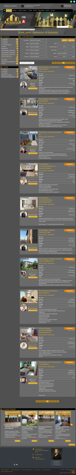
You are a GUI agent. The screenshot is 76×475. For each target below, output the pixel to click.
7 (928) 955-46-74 (32, 342)
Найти (71, 26)
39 (60, 62)
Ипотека (35, 10)
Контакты (53, 10)
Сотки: (55, 56)
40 (63, 62)
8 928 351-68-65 (67, 6)
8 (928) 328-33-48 (32, 80)
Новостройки (41, 10)
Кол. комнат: (54, 50)
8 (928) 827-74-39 (32, 177)
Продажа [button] (8, 10)
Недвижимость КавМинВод (10, 6)
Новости (47, 10)
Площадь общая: (53, 46)
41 (66, 62)
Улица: (27, 50)
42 (69, 62)
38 (57, 62)
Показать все (72, 444)
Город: (27, 43)
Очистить (64, 40)
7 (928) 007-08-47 (32, 146)
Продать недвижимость (15, 469)
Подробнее (17, 440)
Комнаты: (27, 56)
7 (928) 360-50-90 (32, 376)
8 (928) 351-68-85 (32, 211)
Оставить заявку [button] (22, 10)
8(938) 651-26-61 (32, 110)
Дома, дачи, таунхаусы (8, 29)
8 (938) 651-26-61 (32, 109)
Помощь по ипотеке (46, 469)
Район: (27, 46)
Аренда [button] (15, 10)
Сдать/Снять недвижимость (27, 469)
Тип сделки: (26, 40)
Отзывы (30, 10)
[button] (38, 40)
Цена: (55, 43)
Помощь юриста (37, 469)
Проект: (27, 53)
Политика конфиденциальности (7, 471)
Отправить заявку (33, 88)
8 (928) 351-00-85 (32, 270)
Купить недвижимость (5, 469)
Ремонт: (55, 53)
